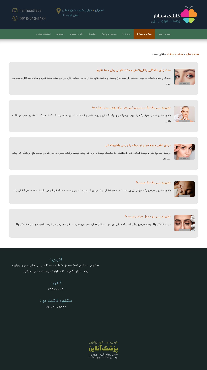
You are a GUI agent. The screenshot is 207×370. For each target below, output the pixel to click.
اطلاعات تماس (43, 34)
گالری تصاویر (76, 34)
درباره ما (126, 34)
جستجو (60, 34)
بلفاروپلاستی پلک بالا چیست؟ (153, 182)
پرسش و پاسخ (109, 34)
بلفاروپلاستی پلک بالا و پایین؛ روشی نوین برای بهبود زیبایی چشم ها (131, 108)
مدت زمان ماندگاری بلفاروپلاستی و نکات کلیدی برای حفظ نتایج (134, 70)
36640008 (56, 289)
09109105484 (55, 306)
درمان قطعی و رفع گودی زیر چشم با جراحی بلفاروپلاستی (138, 145)
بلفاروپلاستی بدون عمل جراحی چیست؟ (148, 216)
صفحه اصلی (164, 34)
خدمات (92, 34)
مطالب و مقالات (144, 34)
